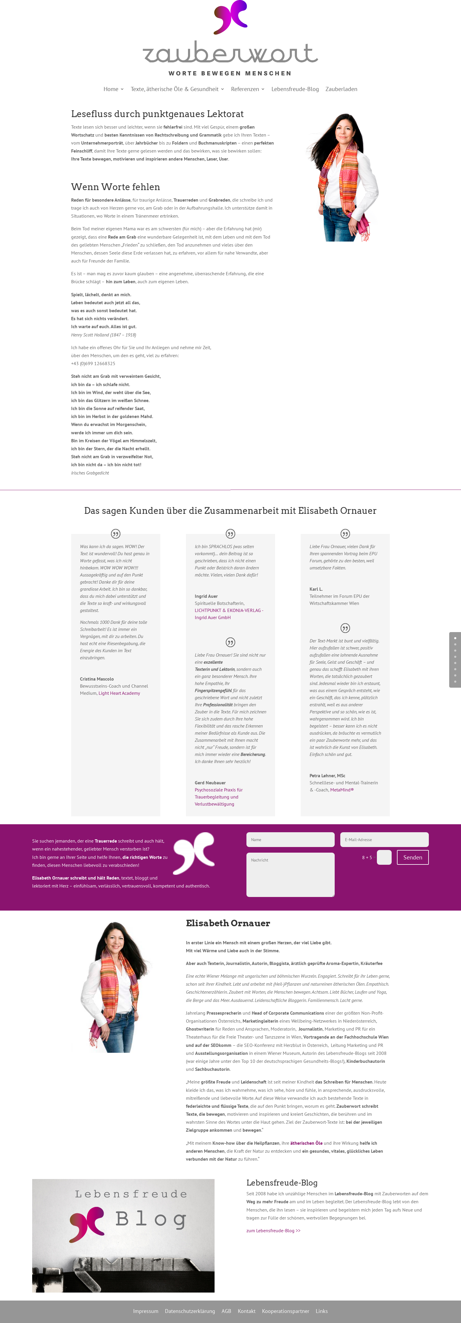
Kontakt (247, 1310)
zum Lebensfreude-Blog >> (273, 1230)
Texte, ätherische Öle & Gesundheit (175, 90)
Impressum (145, 1310)
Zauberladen (341, 90)
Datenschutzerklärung (190, 1310)
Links (322, 1310)
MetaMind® (342, 790)
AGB (226, 1310)
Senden (412, 857)
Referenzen (245, 90)
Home (111, 90)
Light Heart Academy (119, 693)
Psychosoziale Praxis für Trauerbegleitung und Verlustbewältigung (219, 797)
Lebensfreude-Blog (295, 90)
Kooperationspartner (285, 1310)
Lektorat (225, 114)
